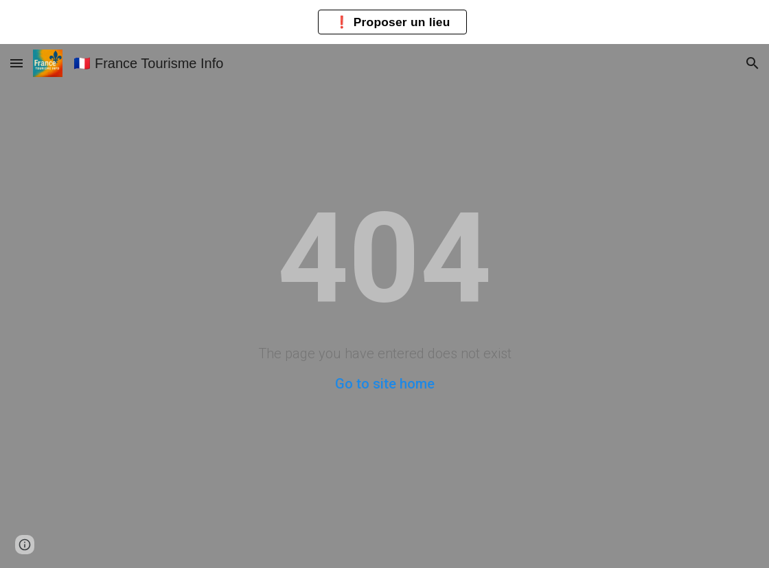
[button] (16, 63)
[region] (384, 22)
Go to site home (385, 383)
